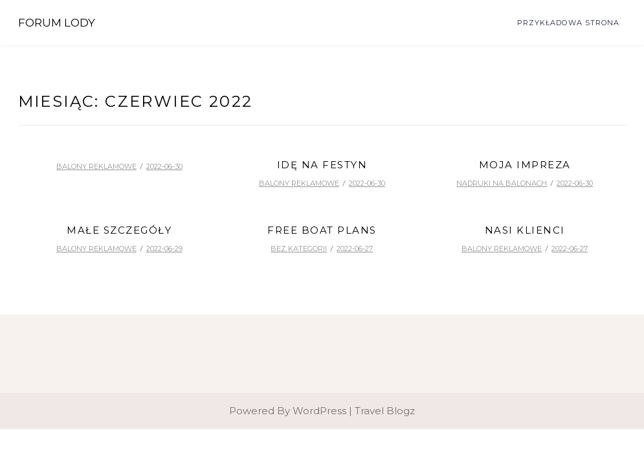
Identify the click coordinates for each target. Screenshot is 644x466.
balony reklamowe (96, 166)
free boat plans (322, 230)
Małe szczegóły (119, 230)
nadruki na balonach (501, 183)
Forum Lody (56, 22)
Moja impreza (525, 165)
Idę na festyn (322, 165)
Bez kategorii (299, 248)
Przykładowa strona (568, 22)
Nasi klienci (525, 230)
